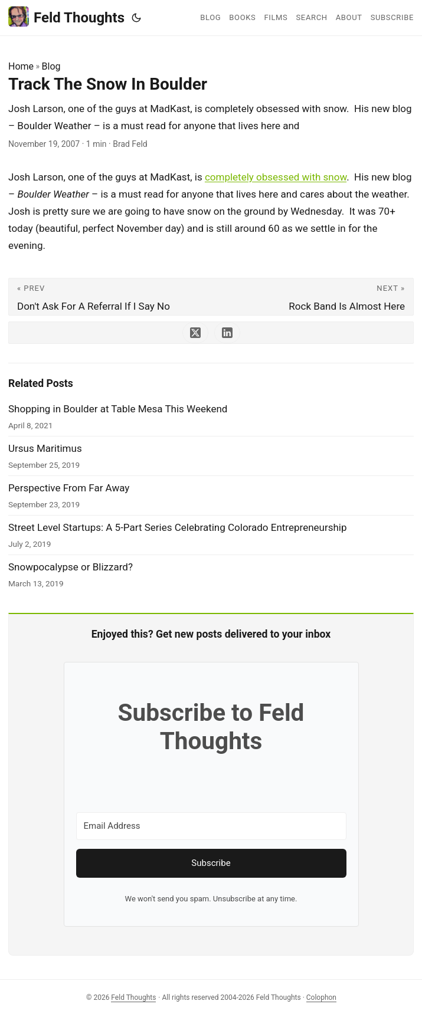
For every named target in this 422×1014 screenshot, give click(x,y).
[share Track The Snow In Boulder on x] (195, 332)
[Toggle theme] (136, 17)
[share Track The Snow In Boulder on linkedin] (227, 332)
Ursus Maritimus (45, 448)
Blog (51, 66)
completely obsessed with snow (275, 177)
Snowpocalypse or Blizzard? (70, 567)
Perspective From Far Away (68, 488)
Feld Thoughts (66, 16)
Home (21, 66)
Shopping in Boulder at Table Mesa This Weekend (117, 409)
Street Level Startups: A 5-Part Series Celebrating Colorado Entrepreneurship (177, 527)
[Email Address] (211, 826)
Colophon (321, 997)
